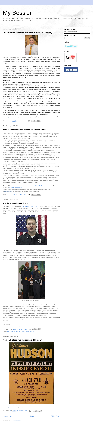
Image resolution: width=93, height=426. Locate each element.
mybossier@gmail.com (8, 117)
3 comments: (22, 121)
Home (32, 416)
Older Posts (55, 416)
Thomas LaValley (20, 331)
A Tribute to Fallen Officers (15, 203)
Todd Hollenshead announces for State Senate (24, 130)
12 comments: (23, 410)
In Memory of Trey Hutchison (30, 206)
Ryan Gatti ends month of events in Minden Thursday (27, 33)
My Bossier (17, 13)
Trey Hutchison (29, 331)
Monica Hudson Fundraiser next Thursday (22, 340)
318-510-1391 (39, 186)
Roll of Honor (11, 331)
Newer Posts (8, 416)
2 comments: (22, 194)
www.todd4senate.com (15, 187)
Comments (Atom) (16, 420)
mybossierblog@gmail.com (70, 31)
